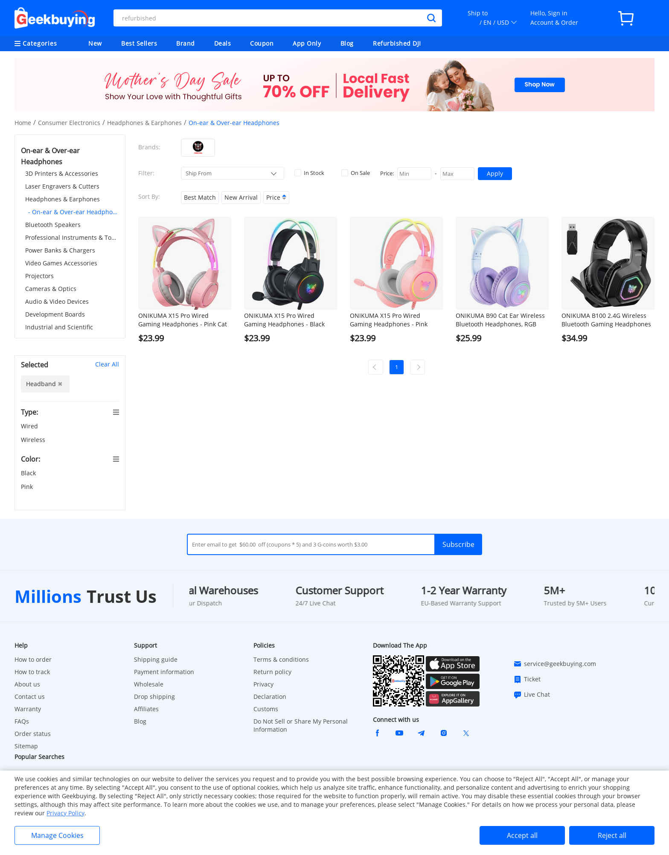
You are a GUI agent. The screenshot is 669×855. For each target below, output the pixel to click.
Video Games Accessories (61, 263)
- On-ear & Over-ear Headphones (73, 212)
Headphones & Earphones (144, 123)
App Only (307, 43)
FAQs (22, 721)
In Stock (309, 173)
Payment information (164, 672)
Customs (265, 709)
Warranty (28, 709)
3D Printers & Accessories (61, 173)
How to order (33, 659)
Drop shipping (154, 696)
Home (23, 123)
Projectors (39, 276)
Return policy (272, 672)
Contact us (30, 696)
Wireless (34, 440)
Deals (222, 43)
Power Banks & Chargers (60, 250)
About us (27, 684)
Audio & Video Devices (57, 301)
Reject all (612, 835)
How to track (32, 672)
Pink (28, 487)
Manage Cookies (57, 835)
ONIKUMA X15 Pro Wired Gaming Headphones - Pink (389, 319)
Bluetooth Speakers (53, 225)
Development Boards (55, 314)
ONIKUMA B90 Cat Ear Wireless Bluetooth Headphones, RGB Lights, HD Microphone (500, 320)
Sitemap (26, 746)
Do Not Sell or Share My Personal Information (300, 725)
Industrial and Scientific (59, 327)
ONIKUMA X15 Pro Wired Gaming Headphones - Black (284, 319)
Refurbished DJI (397, 43)
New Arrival (241, 197)
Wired (30, 426)
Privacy (263, 684)
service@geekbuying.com (554, 664)
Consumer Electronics (69, 123)
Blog (347, 43)
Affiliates (146, 709)
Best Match (200, 197)
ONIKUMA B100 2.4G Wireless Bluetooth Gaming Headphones (606, 319)
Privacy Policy (65, 813)
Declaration (269, 696)
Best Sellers (139, 43)
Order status (33, 734)
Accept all (522, 835)
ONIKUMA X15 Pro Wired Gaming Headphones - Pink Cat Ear (182, 320)
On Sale (355, 173)
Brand (185, 43)
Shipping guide (155, 659)
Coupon (261, 43)
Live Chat (531, 694)
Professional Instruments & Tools (72, 237)
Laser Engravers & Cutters (62, 186)
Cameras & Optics (50, 289)
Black (29, 473)
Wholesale (148, 684)
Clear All (107, 364)
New (95, 43)
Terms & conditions (281, 659)
